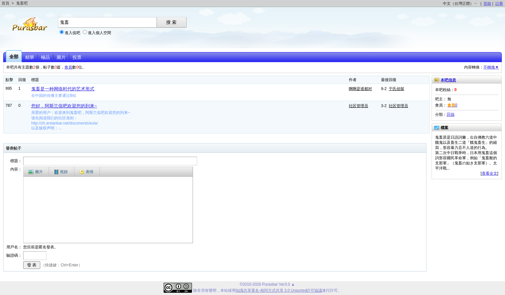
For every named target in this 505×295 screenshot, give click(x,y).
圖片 (61, 57)
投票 (76, 57)
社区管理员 (358, 106)
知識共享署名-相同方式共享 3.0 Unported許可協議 (279, 290)
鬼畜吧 (22, 3)
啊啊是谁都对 (360, 89)
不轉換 (491, 67)
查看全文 (489, 173)
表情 (86, 171)
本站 (224, 290)
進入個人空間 (99, 33)
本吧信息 (448, 80)
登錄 (487, 3)
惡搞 (450, 114)
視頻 (61, 172)
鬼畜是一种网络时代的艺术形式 (62, 88)
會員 (68, 67)
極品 (45, 57)
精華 (29, 57)
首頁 (5, 3)
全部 (13, 56)
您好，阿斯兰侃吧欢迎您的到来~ (64, 105)
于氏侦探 (396, 89)
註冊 (499, 3)
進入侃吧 (72, 33)
